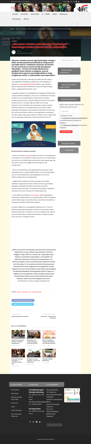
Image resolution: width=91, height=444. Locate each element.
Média (55, 14)
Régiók (26, 19)
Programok (16, 19)
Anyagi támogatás (16, 410)
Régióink (31, 356)
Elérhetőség (14, 393)
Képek (13, 406)
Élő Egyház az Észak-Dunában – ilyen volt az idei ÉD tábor (33, 360)
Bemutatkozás (15, 390)
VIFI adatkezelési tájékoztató (16, 415)
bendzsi (19, 51)
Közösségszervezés (48, 353)
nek (30, 292)
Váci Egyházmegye (52, 390)
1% (42, 14)
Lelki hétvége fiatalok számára (20, 316)
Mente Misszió (48, 336)
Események (14, 403)
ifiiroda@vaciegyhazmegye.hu (38, 402)
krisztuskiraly (25, 292)
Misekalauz (63, 14)
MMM (45, 356)
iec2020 (19, 292)
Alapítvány (35, 14)
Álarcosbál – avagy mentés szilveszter (48, 317)
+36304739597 (37, 404)
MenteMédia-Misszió (47, 355)
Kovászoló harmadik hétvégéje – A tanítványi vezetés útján (17, 361)
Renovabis (49, 409)
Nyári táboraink (33, 355)
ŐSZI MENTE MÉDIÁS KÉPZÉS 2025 (47, 359)
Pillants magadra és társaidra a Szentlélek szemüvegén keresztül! (48, 341)
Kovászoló (16, 355)
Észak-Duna (32, 354)
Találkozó (16, 337)
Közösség (24, 14)
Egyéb (30, 337)
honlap (28, 155)
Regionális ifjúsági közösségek (16, 398)
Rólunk (15, 14)
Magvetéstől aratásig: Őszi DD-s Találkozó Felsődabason (18, 341)
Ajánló (15, 40)
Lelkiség (46, 335)
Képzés (47, 14)
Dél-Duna (16, 336)
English (66, 1)
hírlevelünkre (35, 195)
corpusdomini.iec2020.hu (27, 84)
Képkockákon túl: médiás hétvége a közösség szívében (32, 341)
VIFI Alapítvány (51, 392)
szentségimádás (36, 292)
